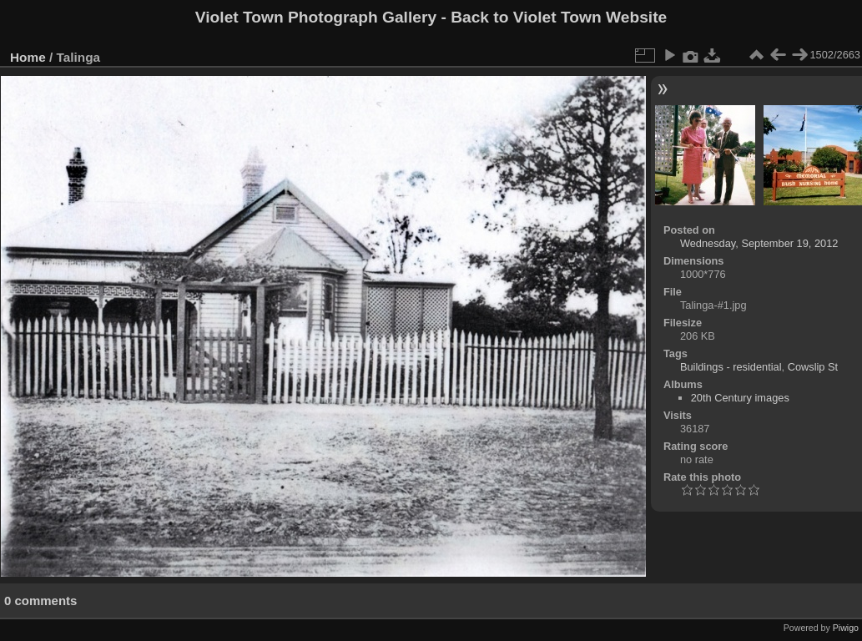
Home (28, 57)
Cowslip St (813, 367)
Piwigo (846, 628)
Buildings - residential (731, 367)
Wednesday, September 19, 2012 (759, 243)
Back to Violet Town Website (559, 17)
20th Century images (740, 397)
